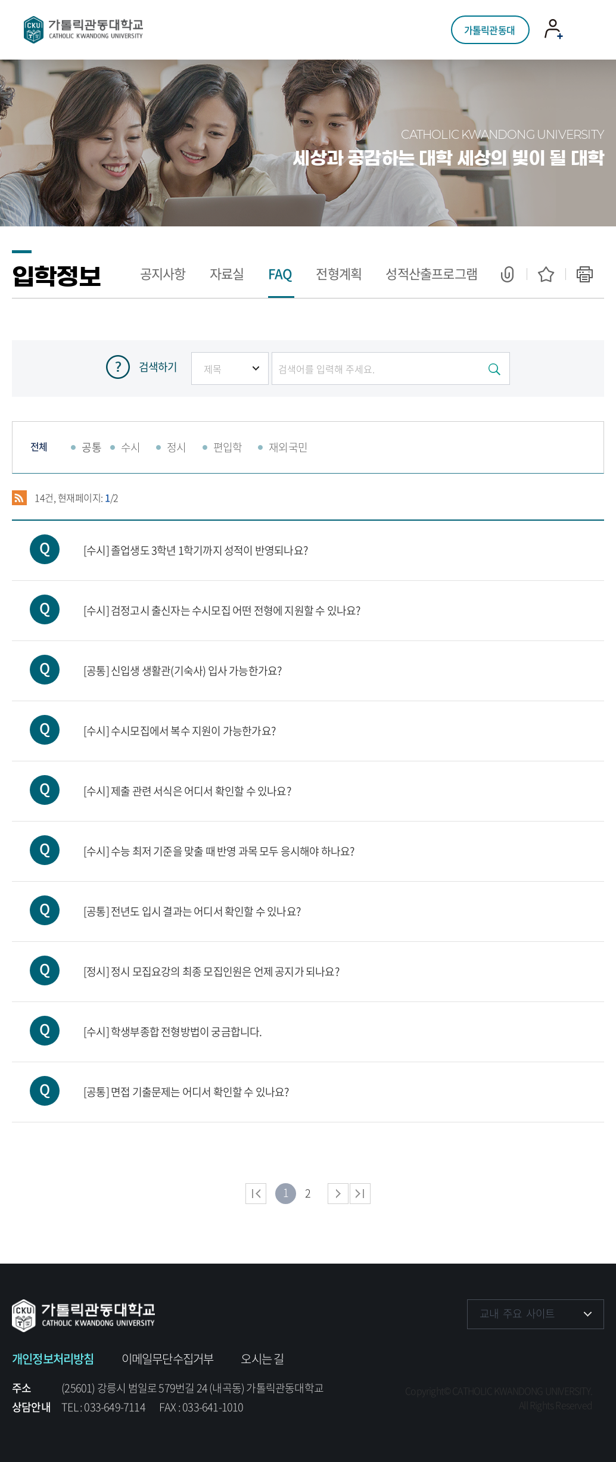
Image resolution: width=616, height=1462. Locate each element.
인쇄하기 (584, 274)
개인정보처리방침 (53, 1358)
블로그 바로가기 (587, 1350)
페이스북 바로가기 (477, 1350)
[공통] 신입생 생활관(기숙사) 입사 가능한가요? (146, 660)
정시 (176, 447)
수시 (130, 447)
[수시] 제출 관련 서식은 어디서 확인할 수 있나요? (151, 780)
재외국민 (288, 447)
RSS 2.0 (19, 498)
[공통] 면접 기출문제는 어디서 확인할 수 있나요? (150, 1081)
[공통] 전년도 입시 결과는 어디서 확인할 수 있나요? (156, 900)
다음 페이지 (338, 1193)
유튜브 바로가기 (550, 1350)
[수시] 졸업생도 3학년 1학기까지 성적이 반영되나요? (159, 539)
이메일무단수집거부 (168, 1358)
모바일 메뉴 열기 (582, 30)
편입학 (227, 447)
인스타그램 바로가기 (514, 1350)
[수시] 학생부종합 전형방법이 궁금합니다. (137, 1021)
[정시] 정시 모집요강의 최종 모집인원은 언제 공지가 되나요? (175, 960)
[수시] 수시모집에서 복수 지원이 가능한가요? (143, 720)
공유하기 (507, 274)
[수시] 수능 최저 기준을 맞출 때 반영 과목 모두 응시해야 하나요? (183, 840)
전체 (38, 446)
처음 (255, 1193)
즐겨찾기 (546, 274)
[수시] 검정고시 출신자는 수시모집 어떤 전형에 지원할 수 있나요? (186, 599)
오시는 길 (262, 1358)
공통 (91, 447)
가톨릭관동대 (489, 30)
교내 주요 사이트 (517, 1313)
